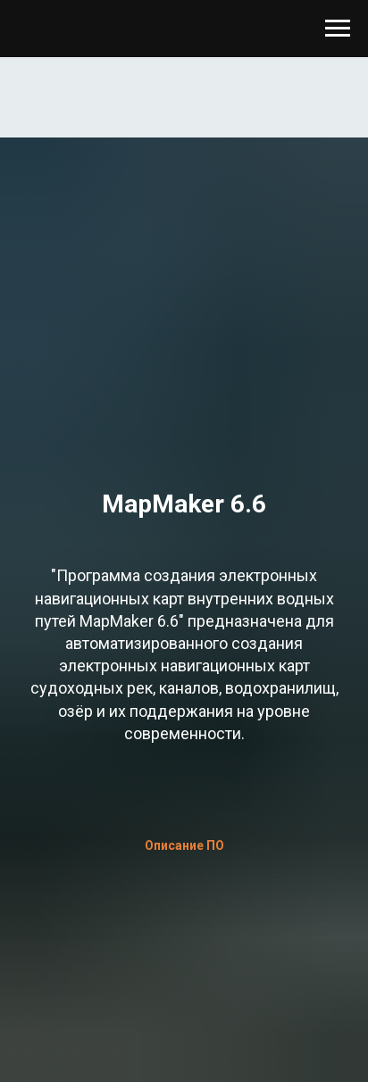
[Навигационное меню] (337, 28)
